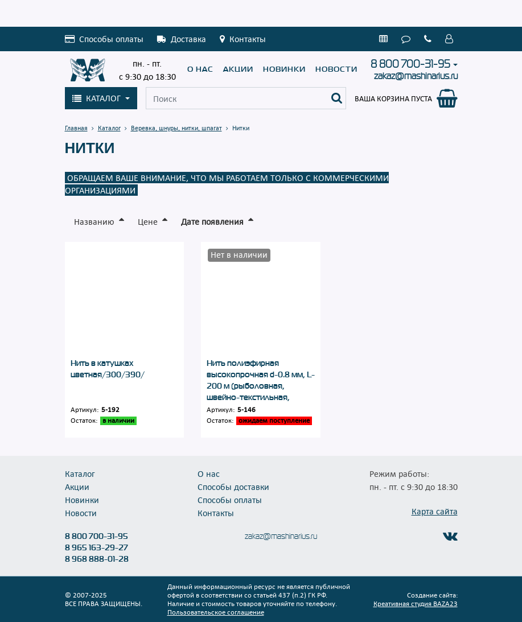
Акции (238, 69)
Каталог (80, 473)
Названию (94, 221)
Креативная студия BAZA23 (415, 603)
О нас (200, 69)
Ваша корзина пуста (393, 98)
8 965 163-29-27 (96, 547)
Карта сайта (435, 511)
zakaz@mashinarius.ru (416, 76)
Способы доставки (233, 486)
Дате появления (212, 221)
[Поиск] (337, 98)
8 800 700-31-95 (410, 64)
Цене (148, 221)
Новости (336, 69)
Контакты (216, 512)
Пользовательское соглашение (215, 611)
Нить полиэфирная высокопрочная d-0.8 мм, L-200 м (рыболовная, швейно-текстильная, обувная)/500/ (261, 386)
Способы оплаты (230, 499)
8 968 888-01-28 (97, 558)
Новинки (284, 69)
